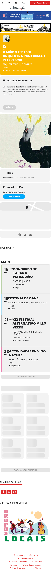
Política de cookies (18, 568)
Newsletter (37, 561)
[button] (23, 2)
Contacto (33, 555)
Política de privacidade (31, 565)
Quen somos (18, 555)
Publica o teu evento (18, 561)
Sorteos (13, 565)
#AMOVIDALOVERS (25, 558)
